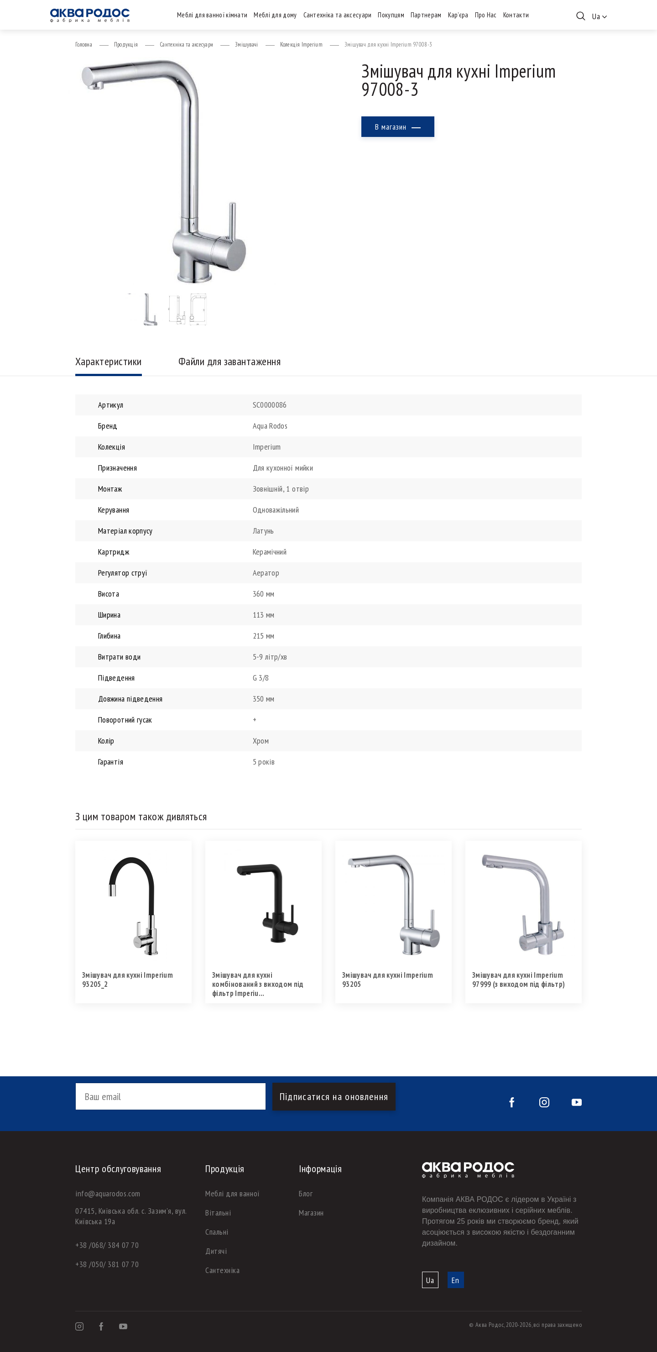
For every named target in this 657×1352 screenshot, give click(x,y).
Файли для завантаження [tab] (229, 361)
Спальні (217, 1231)
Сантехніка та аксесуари (337, 14)
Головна (83, 44)
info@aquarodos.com (108, 1193)
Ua (430, 1280)
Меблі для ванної (232, 1193)
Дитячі (216, 1251)
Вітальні (218, 1212)
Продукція (126, 44)
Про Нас (486, 14)
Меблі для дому (275, 14)
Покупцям (391, 14)
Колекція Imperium (301, 44)
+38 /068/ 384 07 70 (107, 1245)
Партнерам (426, 14)
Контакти (516, 14)
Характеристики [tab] (108, 361)
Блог (306, 1193)
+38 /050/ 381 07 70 (107, 1264)
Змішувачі (246, 44)
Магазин (311, 1212)
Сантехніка (222, 1270)
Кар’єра (458, 14)
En (455, 1280)
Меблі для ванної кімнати (212, 14)
